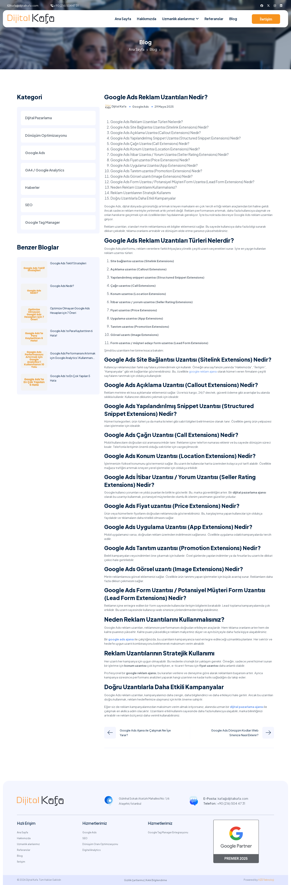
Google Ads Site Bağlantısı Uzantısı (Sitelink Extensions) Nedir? (160, 127)
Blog (233, 18)
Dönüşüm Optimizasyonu (46, 135)
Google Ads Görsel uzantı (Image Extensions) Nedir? (152, 176)
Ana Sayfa (123, 18)
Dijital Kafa (119, 106)
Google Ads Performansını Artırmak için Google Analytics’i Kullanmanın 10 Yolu (72, 359)
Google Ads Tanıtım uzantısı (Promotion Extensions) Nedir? (157, 170)
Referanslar (214, 18)
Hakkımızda (146, 18)
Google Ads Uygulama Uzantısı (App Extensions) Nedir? (155, 165)
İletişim (266, 19)
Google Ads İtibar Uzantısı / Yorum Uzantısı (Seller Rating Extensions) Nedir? (170, 154)
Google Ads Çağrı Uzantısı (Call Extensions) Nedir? (150, 143)
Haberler (32, 188)
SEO (29, 205)
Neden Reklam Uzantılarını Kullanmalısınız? (144, 187)
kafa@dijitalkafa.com (24, 5)
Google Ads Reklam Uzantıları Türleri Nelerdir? (147, 121)
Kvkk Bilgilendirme (156, 880)
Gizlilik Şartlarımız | (134, 880)
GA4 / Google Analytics (44, 170)
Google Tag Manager (42, 223)
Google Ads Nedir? (62, 286)
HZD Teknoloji (266, 879)
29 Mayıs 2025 (164, 106)
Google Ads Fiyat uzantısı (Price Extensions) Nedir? (150, 159)
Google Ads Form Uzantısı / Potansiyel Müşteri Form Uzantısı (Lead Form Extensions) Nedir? (183, 181)
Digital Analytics (91, 849)
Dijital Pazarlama (38, 118)
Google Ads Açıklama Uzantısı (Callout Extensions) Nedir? (156, 132)
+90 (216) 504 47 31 (66, 5)
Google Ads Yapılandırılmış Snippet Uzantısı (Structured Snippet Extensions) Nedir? (176, 138)
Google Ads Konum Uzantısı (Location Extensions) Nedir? (155, 148)
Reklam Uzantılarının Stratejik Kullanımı (141, 192)
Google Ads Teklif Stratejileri (68, 264)
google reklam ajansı (203, 371)
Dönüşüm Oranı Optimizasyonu (100, 843)
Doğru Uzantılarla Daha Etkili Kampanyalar (145, 198)
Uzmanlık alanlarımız (28, 843)
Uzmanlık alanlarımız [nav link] (178, 18)
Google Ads (140, 106)
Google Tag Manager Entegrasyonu (168, 832)
